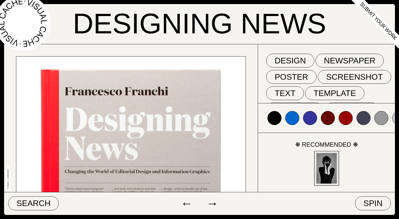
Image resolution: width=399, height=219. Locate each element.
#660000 (328, 118)
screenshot (354, 76)
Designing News (199, 23)
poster (291, 76)
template (335, 93)
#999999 (381, 118)
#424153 (363, 118)
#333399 (310, 118)
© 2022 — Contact (8, 178)
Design (290, 60)
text (285, 93)
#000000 (274, 118)
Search (33, 203)
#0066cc (292, 118)
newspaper (349, 60)
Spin (372, 203)
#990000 (346, 118)
